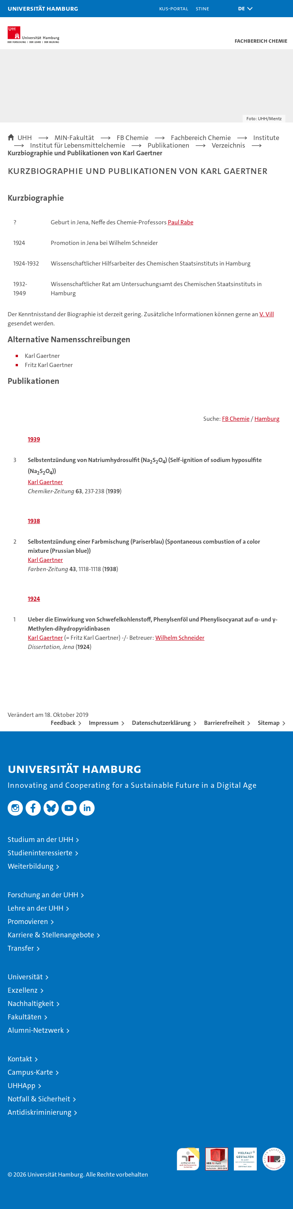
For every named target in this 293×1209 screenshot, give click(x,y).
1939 (34, 439)
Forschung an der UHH (43, 895)
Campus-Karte (30, 1072)
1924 (34, 599)
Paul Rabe (180, 222)
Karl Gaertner (45, 482)
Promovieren (28, 921)
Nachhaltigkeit (31, 1003)
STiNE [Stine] (202, 8)
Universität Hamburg (43, 8)
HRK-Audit (241, 1156)
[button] (243, 8)
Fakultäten (25, 1017)
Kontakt (20, 1059)
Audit (212, 1152)
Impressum (104, 723)
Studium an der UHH (40, 839)
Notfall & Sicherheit (39, 1099)
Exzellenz (23, 990)
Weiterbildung (30, 866)
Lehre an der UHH (35, 908)
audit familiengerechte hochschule (188, 1159)
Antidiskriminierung (39, 1112)
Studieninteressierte (40, 853)
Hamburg (267, 419)
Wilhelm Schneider (179, 638)
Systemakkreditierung (273, 1152)
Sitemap (269, 723)
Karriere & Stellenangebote (51, 935)
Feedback (63, 723)
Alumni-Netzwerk (36, 1030)
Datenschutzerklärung (161, 723)
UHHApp (21, 1085)
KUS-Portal (173, 8)
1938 (34, 521)
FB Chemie (236, 419)
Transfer (21, 948)
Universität (25, 977)
